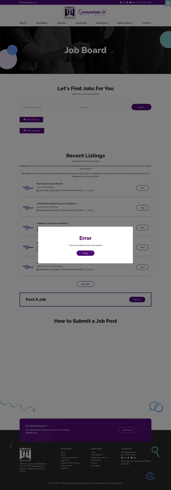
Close (85, 253)
